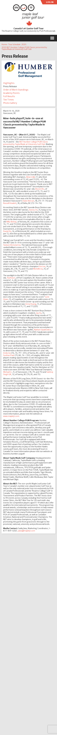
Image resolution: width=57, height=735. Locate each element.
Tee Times (8, 99)
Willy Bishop (11, 222)
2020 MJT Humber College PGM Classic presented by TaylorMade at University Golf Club (24, 48)
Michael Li (7, 372)
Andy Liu (7, 353)
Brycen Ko (39, 189)
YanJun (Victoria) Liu (12, 245)
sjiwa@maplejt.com (26, 531)
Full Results (9, 96)
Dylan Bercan (28, 201)
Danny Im (33, 210)
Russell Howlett (10, 203)
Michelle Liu (38, 269)
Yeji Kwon (11, 278)
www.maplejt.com (11, 416)
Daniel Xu (7, 231)
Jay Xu (38, 313)
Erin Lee (42, 266)
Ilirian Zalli (30, 177)
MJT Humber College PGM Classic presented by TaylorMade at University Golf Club (25, 143)
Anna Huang (30, 304)
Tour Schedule (14, 44)
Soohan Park (8, 355)
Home (4, 44)
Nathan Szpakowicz (42, 329)
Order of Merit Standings (15, 89)
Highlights (8, 83)
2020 (23, 44)
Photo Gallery (10, 103)
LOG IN (49, 2)
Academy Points (11, 93)
